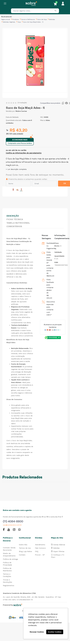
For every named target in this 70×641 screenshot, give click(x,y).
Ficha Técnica (14, 219)
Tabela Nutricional (18, 223)
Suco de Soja (42, 19)
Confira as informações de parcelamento (23, 153)
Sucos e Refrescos (28, 19)
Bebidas (52, 19)
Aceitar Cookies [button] (54, 632)
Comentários (14, 226)
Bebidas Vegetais (9, 22)
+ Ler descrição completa (16, 169)
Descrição (12, 216)
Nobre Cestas (21, 111)
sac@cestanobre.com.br (12, 525)
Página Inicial (5, 19)
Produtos (15, 19)
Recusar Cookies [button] (37, 632)
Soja (19, 22)
